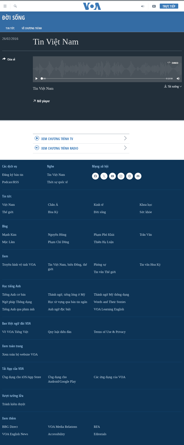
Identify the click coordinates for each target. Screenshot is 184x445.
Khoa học (146, 205)
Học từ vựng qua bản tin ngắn (67, 302)
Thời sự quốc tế (57, 182)
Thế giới (7, 212)
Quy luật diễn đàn (59, 332)
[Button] (8, 60)
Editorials (100, 434)
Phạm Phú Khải (104, 234)
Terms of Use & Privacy (110, 332)
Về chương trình (32, 28)
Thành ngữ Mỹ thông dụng (111, 294)
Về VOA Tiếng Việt (15, 332)
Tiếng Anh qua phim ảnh (18, 309)
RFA (97, 427)
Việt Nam (8, 205)
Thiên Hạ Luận (104, 242)
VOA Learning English (109, 309)
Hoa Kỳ (53, 212)
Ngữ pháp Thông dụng (17, 302)
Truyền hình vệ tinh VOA (19, 264)
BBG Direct (10, 427)
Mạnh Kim (9, 234)
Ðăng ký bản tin (12, 175)
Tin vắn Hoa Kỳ (150, 264)
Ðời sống (100, 212)
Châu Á (53, 205)
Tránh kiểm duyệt (13, 404)
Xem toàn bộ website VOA (20, 354)
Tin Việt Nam (56, 175)
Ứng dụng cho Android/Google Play (62, 379)
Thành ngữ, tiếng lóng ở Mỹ (66, 294)
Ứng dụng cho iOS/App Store (21, 377)
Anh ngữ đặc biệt (59, 309)
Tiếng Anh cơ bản (14, 294)
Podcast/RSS (10, 182)
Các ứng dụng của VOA (109, 377)
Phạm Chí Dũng (58, 242)
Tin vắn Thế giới (105, 272)
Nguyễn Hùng (57, 234)
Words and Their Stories (110, 302)
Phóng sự (100, 264)
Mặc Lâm (8, 242)
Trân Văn (146, 234)
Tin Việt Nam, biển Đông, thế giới (67, 266)
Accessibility (56, 434)
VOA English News (15, 434)
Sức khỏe (146, 212)
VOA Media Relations (62, 427)
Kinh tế (99, 205)
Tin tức (10, 28)
